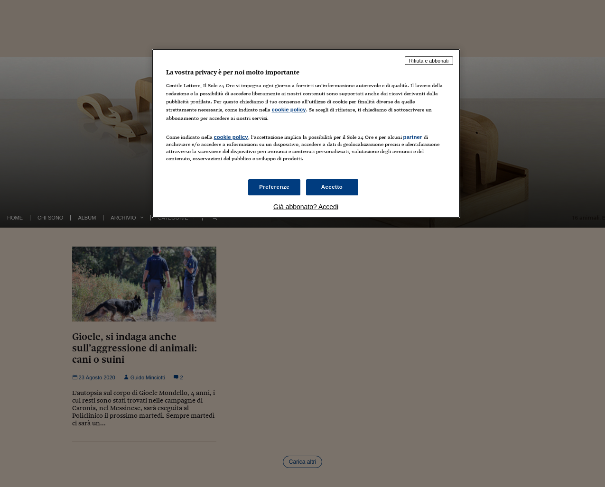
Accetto (332, 187)
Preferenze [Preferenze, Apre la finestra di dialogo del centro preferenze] (274, 187)
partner (412, 137)
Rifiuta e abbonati (429, 61)
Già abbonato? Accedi (305, 207)
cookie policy (289, 109)
